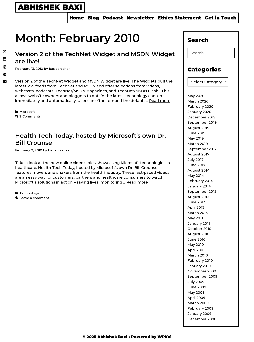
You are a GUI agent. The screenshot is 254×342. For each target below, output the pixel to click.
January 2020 (199, 112)
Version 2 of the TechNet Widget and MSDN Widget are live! (95, 57)
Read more (159, 100)
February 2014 (200, 181)
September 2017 (202, 149)
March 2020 (198, 101)
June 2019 (196, 133)
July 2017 (195, 160)
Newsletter (140, 18)
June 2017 (196, 165)
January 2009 (199, 314)
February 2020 (200, 107)
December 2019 (202, 117)
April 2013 (196, 207)
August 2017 (198, 154)
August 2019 (198, 128)
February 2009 (201, 308)
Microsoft (27, 112)
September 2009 (202, 276)
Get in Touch (220, 18)
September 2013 (202, 192)
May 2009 (196, 293)
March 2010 (198, 255)
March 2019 (198, 144)
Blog (93, 18)
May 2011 (195, 218)
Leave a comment (34, 198)
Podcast (113, 18)
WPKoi (165, 337)
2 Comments (30, 116)
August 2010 (198, 234)
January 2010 (199, 266)
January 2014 (199, 186)
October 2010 (199, 229)
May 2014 (196, 176)
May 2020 (196, 96)
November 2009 (202, 271)
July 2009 (196, 282)
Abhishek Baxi (50, 7)
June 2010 (196, 239)
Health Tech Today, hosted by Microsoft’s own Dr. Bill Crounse (90, 139)
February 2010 (200, 261)
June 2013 (196, 202)
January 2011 (199, 224)
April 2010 (196, 250)
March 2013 (198, 213)
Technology (29, 193)
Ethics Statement (179, 18)
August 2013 (198, 197)
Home (76, 18)
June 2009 (197, 287)
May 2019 (196, 138)
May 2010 (196, 245)
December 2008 (202, 319)
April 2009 (196, 298)
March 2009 (198, 303)
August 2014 (199, 170)
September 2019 (202, 122)
